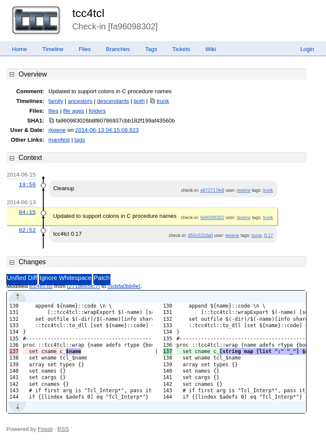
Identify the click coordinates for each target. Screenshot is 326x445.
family (55, 101)
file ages (73, 111)
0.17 (268, 235)
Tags (151, 49)
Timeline (53, 49)
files (53, 111)
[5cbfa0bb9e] (124, 286)
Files (84, 49)
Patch (102, 277)
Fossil (45, 429)
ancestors (80, 101)
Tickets (181, 49)
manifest (59, 140)
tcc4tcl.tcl (41, 286)
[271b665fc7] (83, 286)
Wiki (210, 49)
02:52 (27, 230)
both (139, 101)
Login (307, 49)
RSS (63, 429)
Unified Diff (22, 277)
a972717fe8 (212, 190)
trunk (163, 101)
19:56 (27, 184)
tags (79, 140)
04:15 (27, 212)
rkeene (57, 130)
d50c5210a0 (200, 235)
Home (19, 49)
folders (97, 111)
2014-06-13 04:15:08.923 (107, 130)
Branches (118, 49)
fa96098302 (212, 217)
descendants (113, 101)
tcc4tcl (88, 13)
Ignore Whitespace (65, 277)
